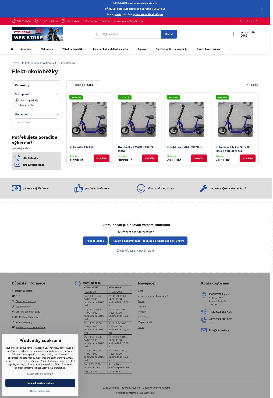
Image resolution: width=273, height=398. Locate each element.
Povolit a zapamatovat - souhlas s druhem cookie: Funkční (148, 241)
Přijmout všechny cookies (40, 383)
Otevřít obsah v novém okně (135, 250)
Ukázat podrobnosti (40, 391)
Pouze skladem (25, 105)
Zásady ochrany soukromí (156, 387)
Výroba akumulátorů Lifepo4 (148, 14)
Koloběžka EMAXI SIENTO (184, 147)
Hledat (169, 34)
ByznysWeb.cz (147, 392)
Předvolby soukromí (131, 387)
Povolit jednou (95, 241)
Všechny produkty (26, 100)
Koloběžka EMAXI (81, 147)
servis (118, 14)
